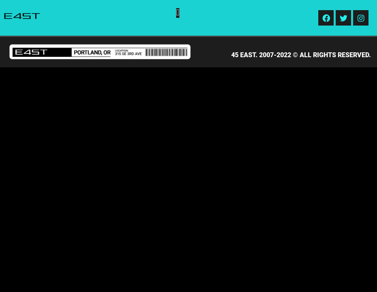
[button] (177, 13)
